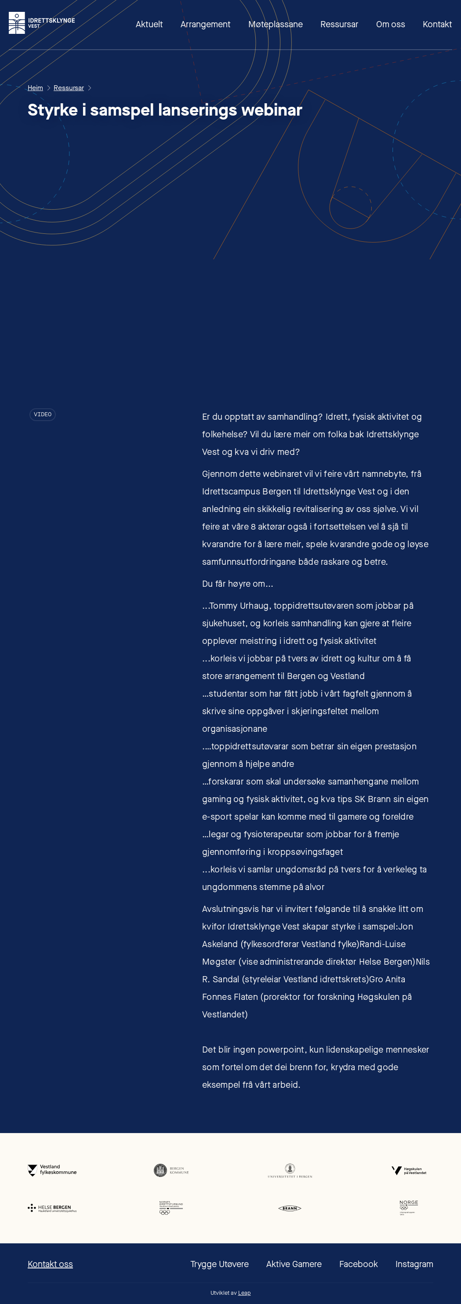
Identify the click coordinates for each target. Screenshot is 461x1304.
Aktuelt (149, 24)
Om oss (390, 24)
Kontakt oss (50, 1264)
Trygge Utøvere (219, 1264)
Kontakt (437, 24)
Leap (244, 1293)
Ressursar (339, 24)
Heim (35, 87)
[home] (42, 23)
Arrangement (206, 24)
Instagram (414, 1264)
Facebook (358, 1264)
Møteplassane (275, 24)
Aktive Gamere (294, 1264)
